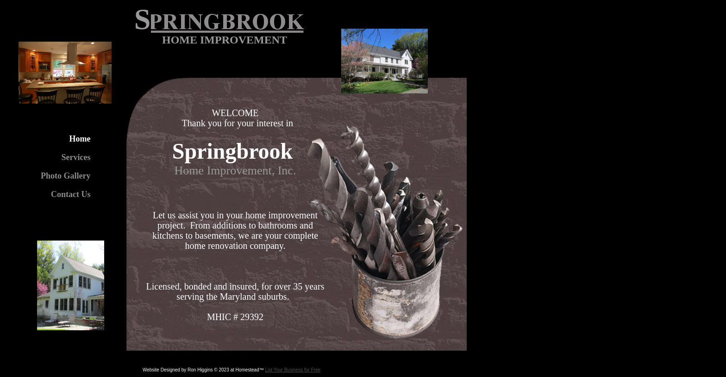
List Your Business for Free (293, 369)
